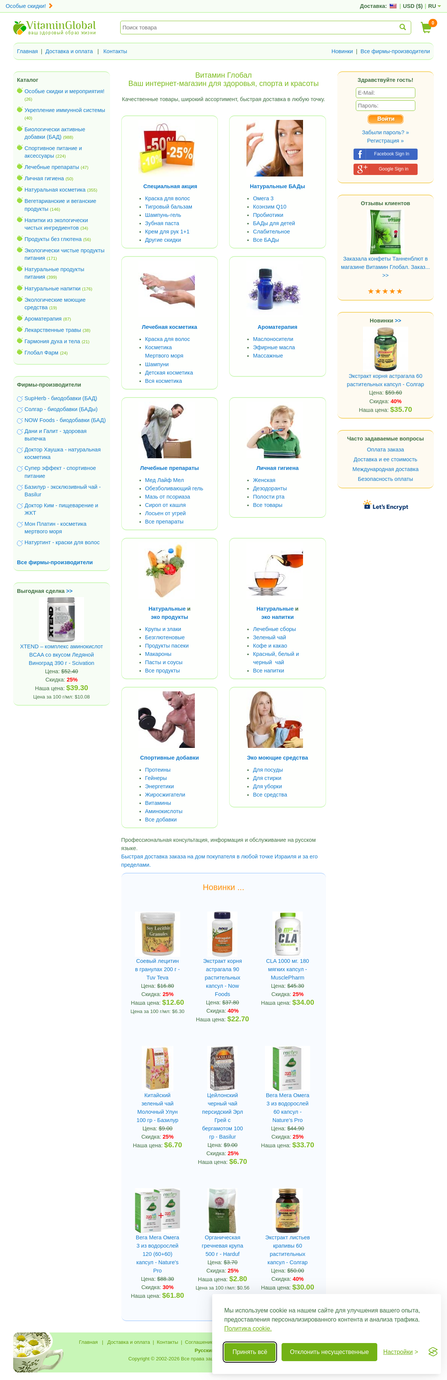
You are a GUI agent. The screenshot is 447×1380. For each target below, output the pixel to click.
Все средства (270, 795)
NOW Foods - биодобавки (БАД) (65, 420)
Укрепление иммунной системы (64, 110)
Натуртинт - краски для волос (62, 542)
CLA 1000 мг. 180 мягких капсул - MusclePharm (287, 969)
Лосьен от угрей (165, 513)
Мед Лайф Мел (164, 480)
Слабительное (271, 232)
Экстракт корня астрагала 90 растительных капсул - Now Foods (222, 977)
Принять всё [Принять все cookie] (250, 1352)
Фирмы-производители (49, 385)
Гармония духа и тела (52, 341)
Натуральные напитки (52, 289)
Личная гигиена (44, 178)
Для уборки (267, 786)
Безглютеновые (165, 637)
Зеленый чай (269, 637)
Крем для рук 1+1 (167, 232)
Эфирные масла (274, 347)
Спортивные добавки (169, 758)
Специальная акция (170, 186)
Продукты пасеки (167, 646)
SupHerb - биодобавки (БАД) (60, 398)
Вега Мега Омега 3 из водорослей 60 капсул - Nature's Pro (287, 1107)
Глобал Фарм (41, 353)
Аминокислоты (163, 811)
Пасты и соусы (164, 662)
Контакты (115, 51)
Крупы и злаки (163, 629)
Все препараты (164, 522)
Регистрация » (385, 141)
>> (69, 591)
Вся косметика (163, 381)
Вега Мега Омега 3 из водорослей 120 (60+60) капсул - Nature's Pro (157, 1254)
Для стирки (267, 778)
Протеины (158, 770)
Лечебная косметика (169, 327)
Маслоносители (273, 339)
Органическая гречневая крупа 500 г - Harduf (222, 1245)
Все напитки (268, 671)
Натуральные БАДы (277, 186)
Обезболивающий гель (174, 488)
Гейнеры (156, 778)
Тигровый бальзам (168, 207)
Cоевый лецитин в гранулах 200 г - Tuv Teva (157, 969)
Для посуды (268, 770)
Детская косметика (169, 373)
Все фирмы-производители (395, 51)
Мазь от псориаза (167, 497)
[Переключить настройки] (400, 1352)
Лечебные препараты (51, 167)
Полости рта (269, 497)
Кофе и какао (270, 646)
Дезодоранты (270, 488)
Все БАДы (266, 240)
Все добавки (161, 820)
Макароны (158, 654)
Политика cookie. (248, 1328)
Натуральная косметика (55, 190)
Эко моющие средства (277, 758)
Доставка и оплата (69, 51)
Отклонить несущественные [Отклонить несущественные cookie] (329, 1352)
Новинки (342, 51)
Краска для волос (167, 198)
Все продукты (162, 671)
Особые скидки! (29, 6)
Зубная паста (162, 223)
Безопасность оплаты (385, 479)
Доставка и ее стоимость (385, 459)
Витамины (158, 803)
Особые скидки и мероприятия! (64, 91)
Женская (264, 480)
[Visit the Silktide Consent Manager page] (433, 1352)
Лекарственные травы (52, 330)
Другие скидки (163, 240)
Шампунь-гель (163, 215)
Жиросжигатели (165, 795)
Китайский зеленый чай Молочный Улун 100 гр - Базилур (157, 1107)
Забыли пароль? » (385, 132)
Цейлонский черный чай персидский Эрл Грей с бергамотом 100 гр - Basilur (222, 1116)
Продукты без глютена (53, 239)
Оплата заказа (385, 450)
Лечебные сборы (274, 629)
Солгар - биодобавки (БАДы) (61, 409)
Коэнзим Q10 (269, 207)
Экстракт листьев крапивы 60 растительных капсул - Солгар (287, 1249)
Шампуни (157, 364)
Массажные (268, 356)
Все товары (267, 505)
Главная (27, 51)
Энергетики (159, 786)
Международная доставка (385, 469)
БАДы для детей (274, 223)
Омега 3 (263, 198)
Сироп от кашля (165, 505)
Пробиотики (268, 215)
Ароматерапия (43, 319)
